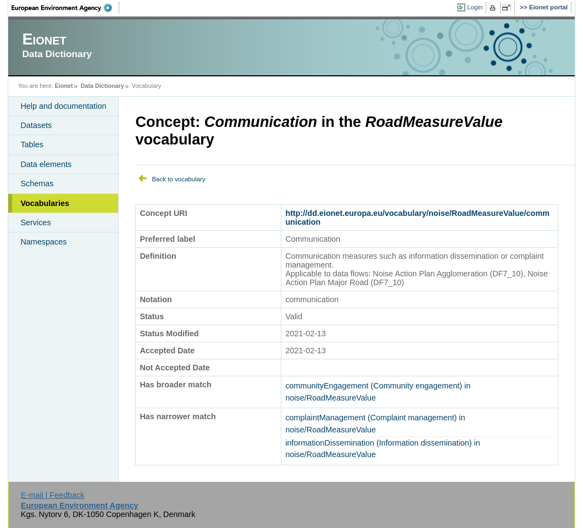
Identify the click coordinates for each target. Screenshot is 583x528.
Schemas (36, 183)
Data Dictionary (102, 85)
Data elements (45, 164)
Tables (31, 144)
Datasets (36, 125)
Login (474, 7)
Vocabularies (44, 203)
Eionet (64, 85)
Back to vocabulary (178, 179)
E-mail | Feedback (53, 495)
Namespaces (43, 241)
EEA (65, 7)
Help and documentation (63, 106)
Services (35, 222)
